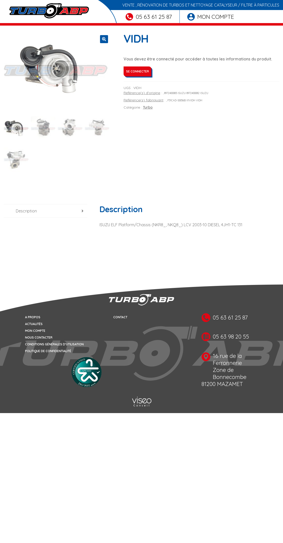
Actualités (34, 324)
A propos (32, 317)
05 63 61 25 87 (149, 16)
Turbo (148, 107)
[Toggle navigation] (7, 24)
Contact (120, 317)
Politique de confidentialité (48, 351)
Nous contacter (38, 337)
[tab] (45, 211)
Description (26, 210)
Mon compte (210, 16)
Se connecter (137, 71)
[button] (104, 39)
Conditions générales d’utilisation (54, 344)
